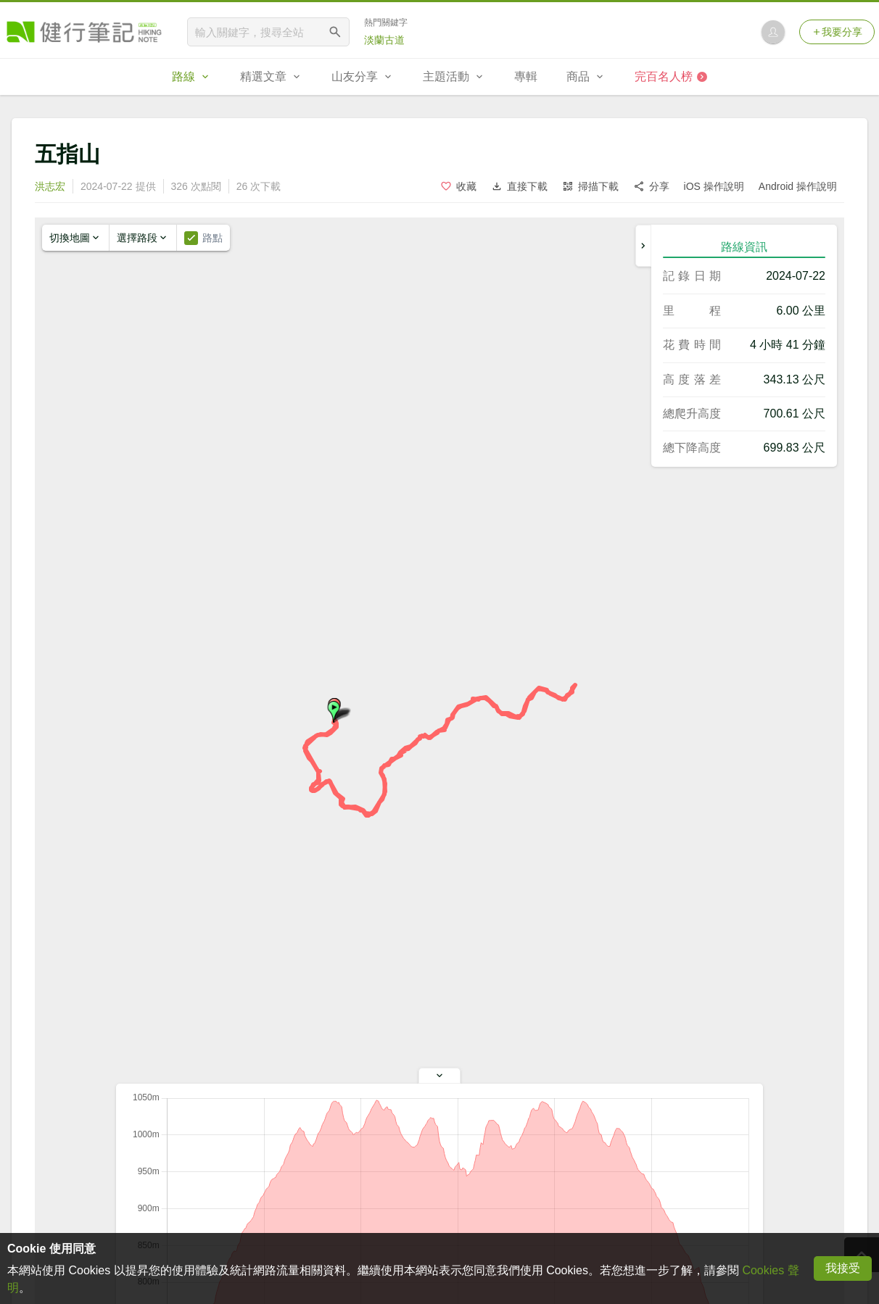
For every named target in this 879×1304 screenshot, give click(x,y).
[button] (333, 712)
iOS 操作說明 (714, 186)
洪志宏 (50, 186)
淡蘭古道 (384, 40)
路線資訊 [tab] (744, 247)
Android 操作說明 (798, 186)
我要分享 (837, 32)
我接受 (842, 1268)
